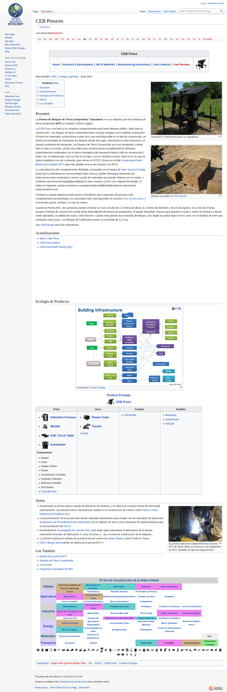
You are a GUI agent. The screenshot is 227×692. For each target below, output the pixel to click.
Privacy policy (41, 687)
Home (55, 64)
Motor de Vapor (69, 629)
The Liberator (180, 196)
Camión (93, 643)
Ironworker (58, 444)
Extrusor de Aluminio (69, 636)
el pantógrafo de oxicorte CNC (73, 530)
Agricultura (48, 596)
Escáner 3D (93, 618)
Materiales (48, 636)
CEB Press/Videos (50, 242)
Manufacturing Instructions (134, 64)
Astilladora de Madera (169, 618)
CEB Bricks (130, 415)
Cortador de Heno (146, 596)
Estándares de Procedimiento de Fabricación (65, 522)
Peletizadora (146, 629)
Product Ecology (97, 387)
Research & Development (78, 64)
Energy (48, 626)
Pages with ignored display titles (68, 663)
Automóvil (70, 643)
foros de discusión (133, 198)
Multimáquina (69, 606)
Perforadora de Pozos (146, 591)
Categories (43, 663)
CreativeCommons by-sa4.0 (73, 681)
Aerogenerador (119, 629)
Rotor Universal (169, 613)
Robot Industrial (146, 618)
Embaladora (146, 601)
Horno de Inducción (191, 606)
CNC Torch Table (62, 435)
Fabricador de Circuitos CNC (119, 618)
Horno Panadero (70, 601)
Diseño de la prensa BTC (53, 556)
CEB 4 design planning (52, 542)
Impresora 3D (69, 618)
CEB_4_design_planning (64, 76)
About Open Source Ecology (63, 687)
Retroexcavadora (169, 586)
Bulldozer (146, 586)
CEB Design (47, 224)
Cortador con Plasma (169, 606)
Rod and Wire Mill (119, 613)
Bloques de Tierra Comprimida (56, 560)
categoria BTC (56, 164)
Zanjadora (169, 596)
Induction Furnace (63, 417)
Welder (55, 426)
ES (90, 663)
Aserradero (119, 586)
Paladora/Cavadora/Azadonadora (119, 596)
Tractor (97, 426)
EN (39, 39)
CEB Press (45, 27)
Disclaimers (84, 687)
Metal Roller (93, 613)
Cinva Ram (46, 564)
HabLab (169, 423)
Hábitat (48, 586)
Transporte (48, 643)
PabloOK (57, 33)
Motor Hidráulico (169, 623)
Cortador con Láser (119, 606)
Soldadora (146, 606)
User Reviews (182, 64)
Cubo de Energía (70, 623)
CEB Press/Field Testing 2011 (56, 247)
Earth (85, 433)
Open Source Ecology (133, 169)
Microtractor (70, 596)
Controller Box (49, 491)
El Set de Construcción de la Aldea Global (129, 580)
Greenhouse (172, 419)
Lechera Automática (93, 601)
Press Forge (146, 613)
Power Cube (100, 417)
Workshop (170, 415)
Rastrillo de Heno (119, 591)
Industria (48, 611)
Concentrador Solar (119, 623)
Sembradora (93, 591)
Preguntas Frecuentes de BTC (56, 569)
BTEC (97, 160)
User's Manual (162, 64)
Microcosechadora (119, 601)
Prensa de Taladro (192, 613)
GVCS (67, 526)
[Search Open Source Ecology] (201, 11)
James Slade (115, 538)
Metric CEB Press (49, 238)
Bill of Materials (105, 64)
